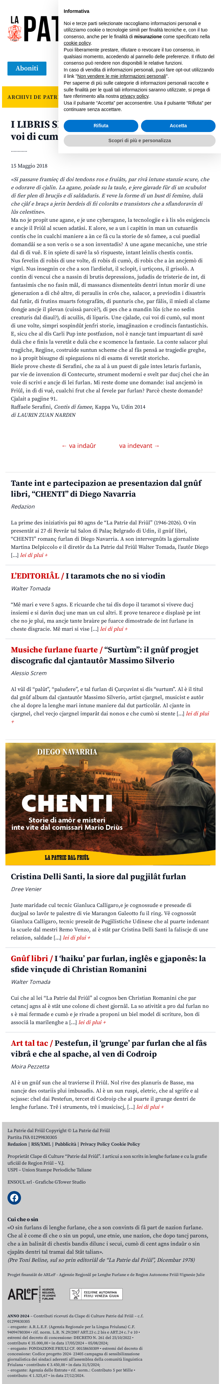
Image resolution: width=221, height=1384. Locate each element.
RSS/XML (41, 1144)
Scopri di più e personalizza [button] (139, 1371)
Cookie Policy (125, 1144)
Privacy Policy (95, 1144)
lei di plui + (33, 555)
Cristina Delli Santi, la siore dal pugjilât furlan (98, 877)
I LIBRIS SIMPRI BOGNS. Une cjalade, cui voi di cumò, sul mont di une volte (106, 130)
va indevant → (139, 445)
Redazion (17, 1144)
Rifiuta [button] (101, 1356)
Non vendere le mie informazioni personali (121, 1307)
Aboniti (27, 68)
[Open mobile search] (190, 68)
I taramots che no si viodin (88, 576)
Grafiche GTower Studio (60, 1182)
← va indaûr (79, 445)
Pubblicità (65, 1144)
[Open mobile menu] (207, 68)
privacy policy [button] (134, 1326)
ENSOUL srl (19, 1182)
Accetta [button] (178, 1356)
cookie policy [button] (77, 1273)
